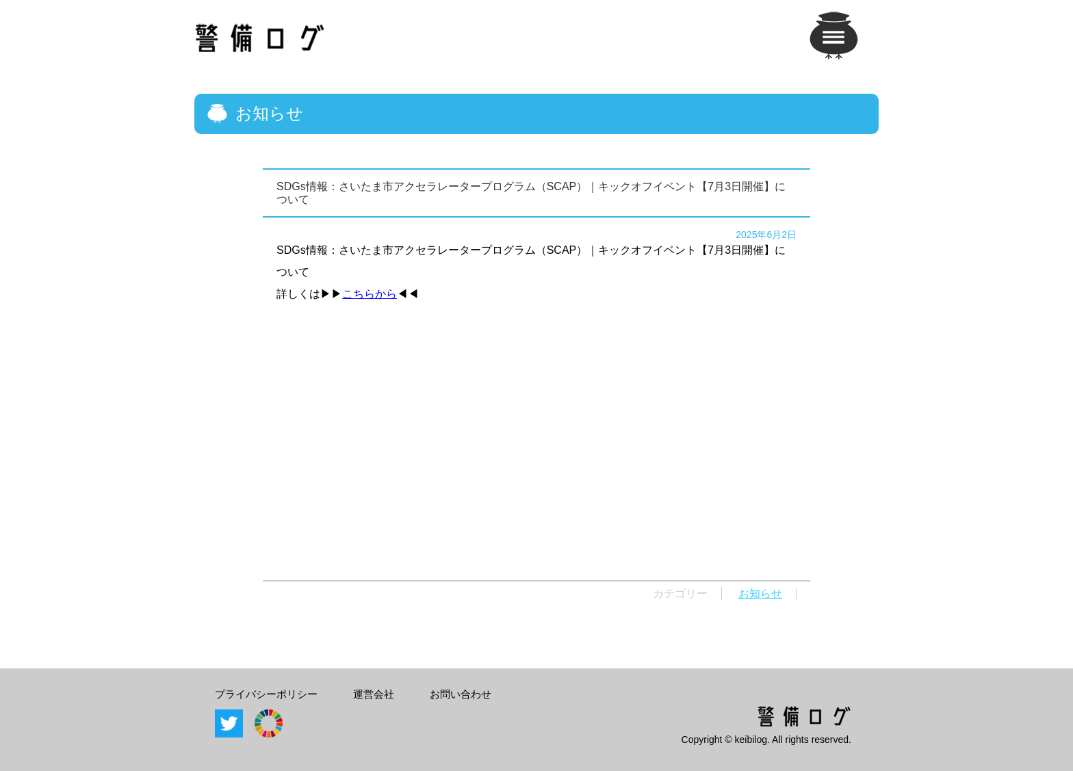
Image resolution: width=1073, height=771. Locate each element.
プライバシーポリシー (266, 694)
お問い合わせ (460, 694)
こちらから (369, 294)
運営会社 (373, 694)
